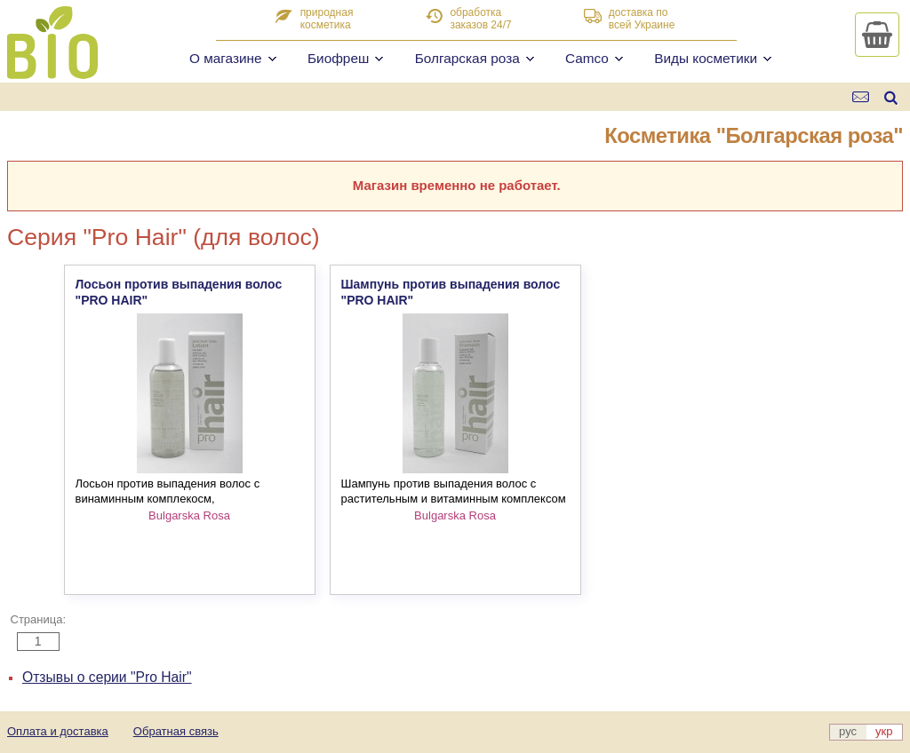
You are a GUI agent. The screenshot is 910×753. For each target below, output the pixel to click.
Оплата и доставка (57, 731)
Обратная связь (176, 731)
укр (883, 731)
